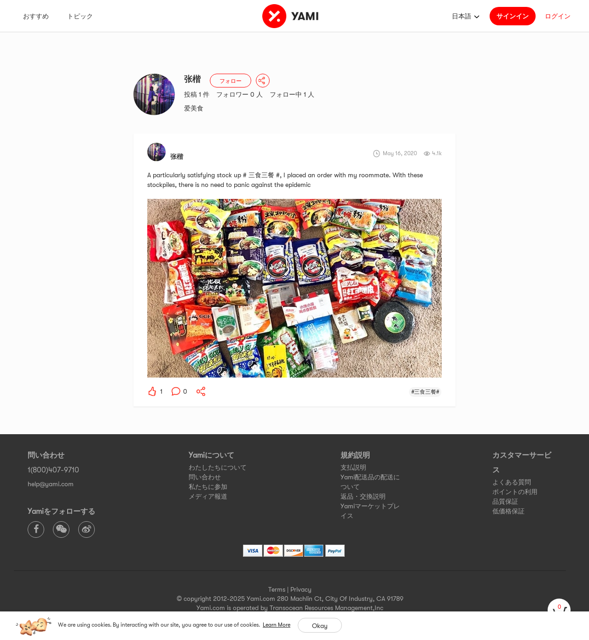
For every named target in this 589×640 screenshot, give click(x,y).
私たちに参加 (208, 486)
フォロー (230, 81)
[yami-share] (201, 391)
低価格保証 (508, 511)
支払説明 (353, 467)
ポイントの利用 (514, 491)
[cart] (559, 610)
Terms (276, 589)
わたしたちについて (218, 467)
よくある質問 (511, 482)
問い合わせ (205, 477)
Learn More (276, 625)
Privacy (301, 589)
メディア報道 (208, 496)
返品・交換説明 (363, 496)
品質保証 (505, 501)
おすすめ (36, 16)
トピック (80, 16)
